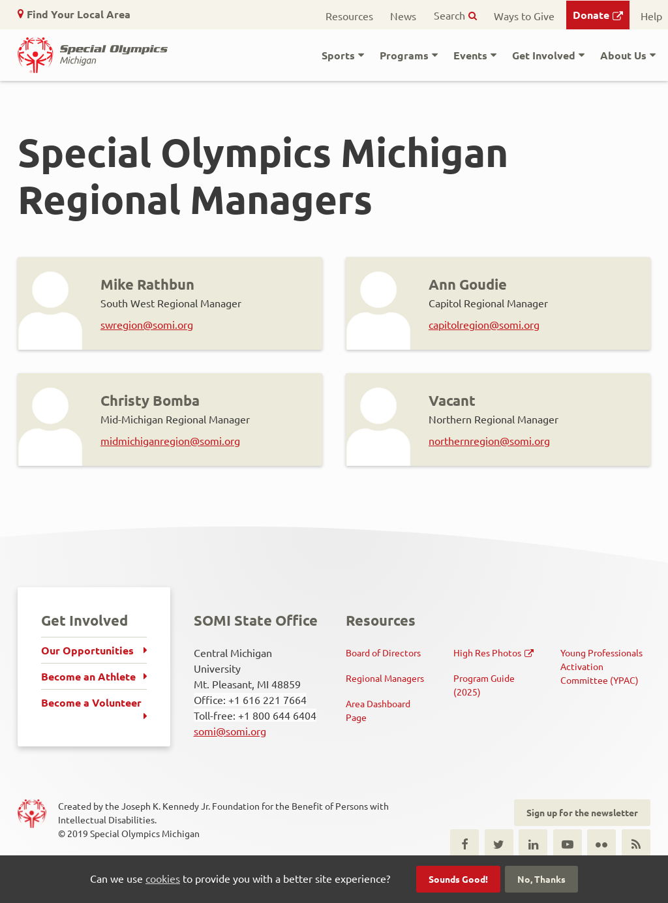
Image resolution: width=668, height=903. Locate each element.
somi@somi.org (230, 730)
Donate (591, 15)
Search (449, 15)
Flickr (601, 843)
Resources (349, 15)
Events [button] (470, 55)
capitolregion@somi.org (484, 324)
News (403, 15)
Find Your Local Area (78, 14)
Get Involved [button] (543, 55)
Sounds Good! (458, 879)
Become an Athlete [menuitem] (88, 676)
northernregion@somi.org (489, 440)
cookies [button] (162, 878)
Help (651, 15)
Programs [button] (404, 55)
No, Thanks (541, 879)
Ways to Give (524, 15)
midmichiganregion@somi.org (170, 440)
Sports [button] (338, 55)
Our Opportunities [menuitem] (87, 650)
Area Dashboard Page (378, 710)
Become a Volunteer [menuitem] (91, 702)
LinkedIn (533, 843)
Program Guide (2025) (484, 684)
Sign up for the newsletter (582, 812)
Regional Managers (385, 678)
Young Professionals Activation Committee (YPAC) (601, 666)
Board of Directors (383, 652)
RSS (636, 843)
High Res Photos (487, 652)
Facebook (464, 843)
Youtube (567, 843)
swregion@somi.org (146, 324)
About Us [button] (623, 55)
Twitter (499, 843)
